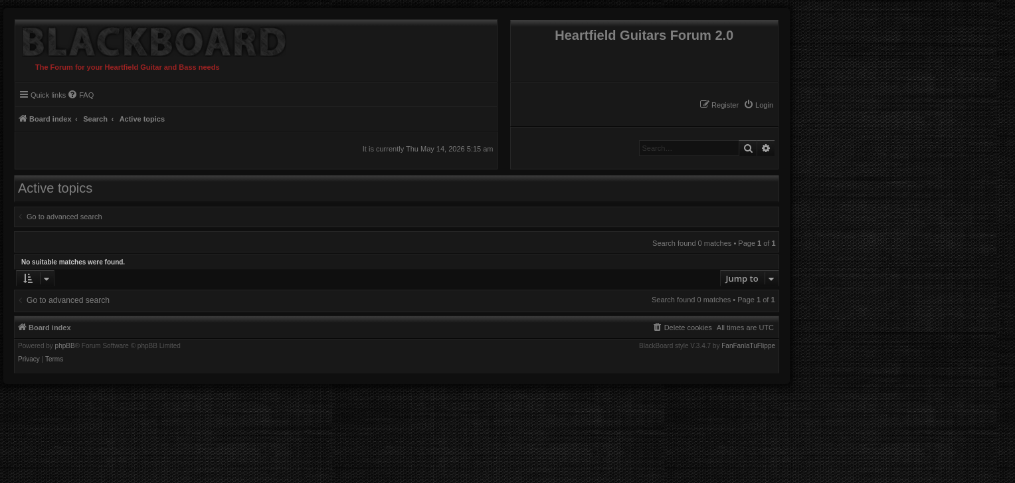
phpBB (65, 346)
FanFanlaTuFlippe (748, 346)
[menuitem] (758, 105)
